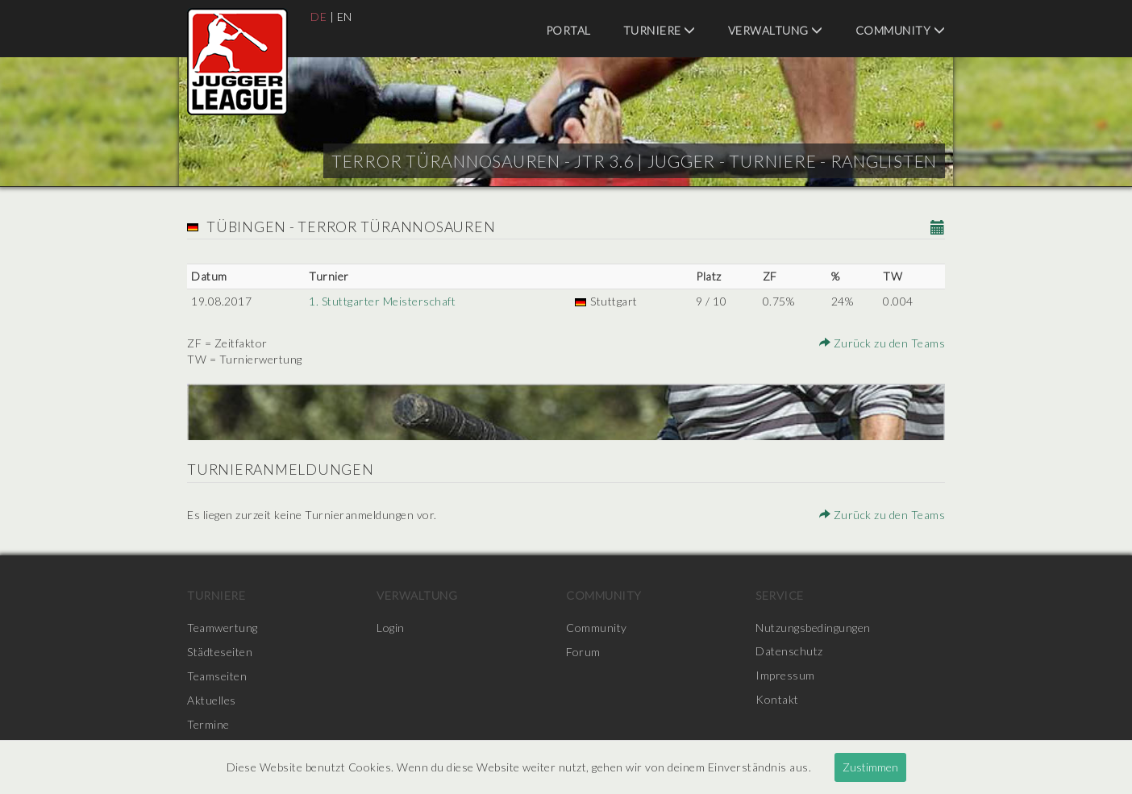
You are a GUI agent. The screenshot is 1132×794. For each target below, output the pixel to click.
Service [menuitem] (779, 595)
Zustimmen (870, 767)
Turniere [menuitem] (659, 30)
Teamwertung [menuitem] (222, 627)
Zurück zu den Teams (883, 343)
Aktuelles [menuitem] (211, 700)
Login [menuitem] (391, 627)
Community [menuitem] (900, 30)
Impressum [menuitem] (785, 676)
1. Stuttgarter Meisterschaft (382, 301)
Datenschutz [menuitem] (789, 652)
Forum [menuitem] (583, 652)
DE (318, 16)
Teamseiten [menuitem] (217, 676)
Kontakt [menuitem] (777, 700)
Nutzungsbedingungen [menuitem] (813, 627)
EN (344, 16)
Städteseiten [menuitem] (219, 652)
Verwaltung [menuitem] (775, 30)
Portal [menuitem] (568, 30)
